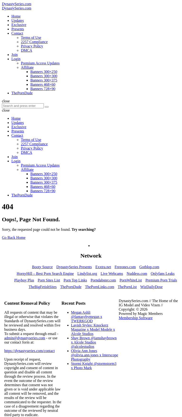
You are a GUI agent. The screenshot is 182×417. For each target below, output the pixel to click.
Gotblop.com (149, 267)
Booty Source (42, 267)
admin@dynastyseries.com (24, 338)
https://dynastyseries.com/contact (29, 351)
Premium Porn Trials (161, 280)
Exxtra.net (103, 267)
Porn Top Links (75, 280)
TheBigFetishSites (43, 287)
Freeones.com (125, 267)
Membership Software (136, 318)
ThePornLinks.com (99, 287)
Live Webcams (111, 274)
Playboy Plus (24, 280)
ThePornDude (71, 287)
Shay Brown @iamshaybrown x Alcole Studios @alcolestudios (94, 342)
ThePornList (127, 287)
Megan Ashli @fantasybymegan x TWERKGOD (86, 316)
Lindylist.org (87, 274)
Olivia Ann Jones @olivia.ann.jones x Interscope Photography (94, 355)
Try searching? (84, 229)
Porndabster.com (103, 280)
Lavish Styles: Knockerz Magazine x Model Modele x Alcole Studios (93, 329)
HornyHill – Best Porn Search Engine (45, 274)
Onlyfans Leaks (163, 274)
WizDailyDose (151, 287)
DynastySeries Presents (74, 267)
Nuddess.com (137, 274)
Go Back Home (14, 238)
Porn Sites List (49, 280)
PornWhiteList (130, 280)
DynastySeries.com (16, 4)
